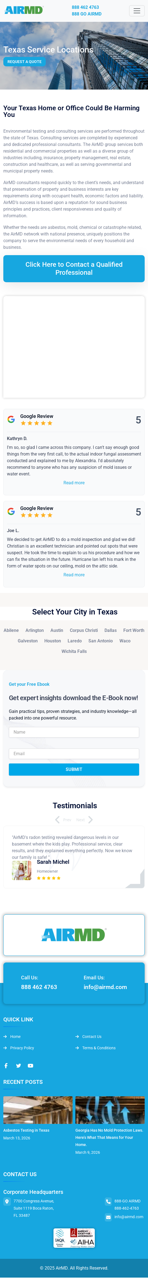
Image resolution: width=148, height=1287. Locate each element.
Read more (74, 482)
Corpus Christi (84, 630)
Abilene (11, 630)
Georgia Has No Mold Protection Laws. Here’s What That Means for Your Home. (109, 1137)
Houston (52, 641)
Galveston (28, 641)
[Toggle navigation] (137, 10)
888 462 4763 (85, 7)
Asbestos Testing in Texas (26, 1130)
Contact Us (88, 1036)
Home (12, 1036)
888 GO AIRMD (86, 14)
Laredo (75, 641)
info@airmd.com (105, 987)
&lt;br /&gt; (74, 347)
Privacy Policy (18, 1048)
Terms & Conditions (95, 1048)
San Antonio (100, 641)
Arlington (34, 630)
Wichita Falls (74, 651)
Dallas (110, 630)
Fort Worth (133, 630)
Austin (56, 630)
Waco (125, 641)
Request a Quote (24, 61)
